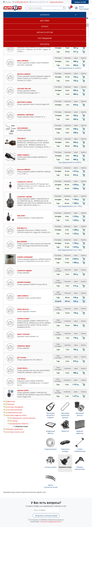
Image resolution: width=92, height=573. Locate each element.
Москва (8, 2)
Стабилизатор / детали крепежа (23, 418)
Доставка (44, 20)
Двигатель (11, 401)
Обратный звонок (56, 2)
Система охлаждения (15, 407)
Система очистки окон (15, 432)
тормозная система (14, 412)
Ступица (14, 421)
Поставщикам (45, 38)
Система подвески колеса (17, 415)
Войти (81, 7)
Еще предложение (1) (70, 68)
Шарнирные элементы (19, 424)
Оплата (44, 26)
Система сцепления (14, 410)
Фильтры (10, 404)
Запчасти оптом (45, 32)
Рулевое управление (15, 429)
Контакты (44, 44)
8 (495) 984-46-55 (21, 2)
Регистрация (84, 9)
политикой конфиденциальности (51, 522)
